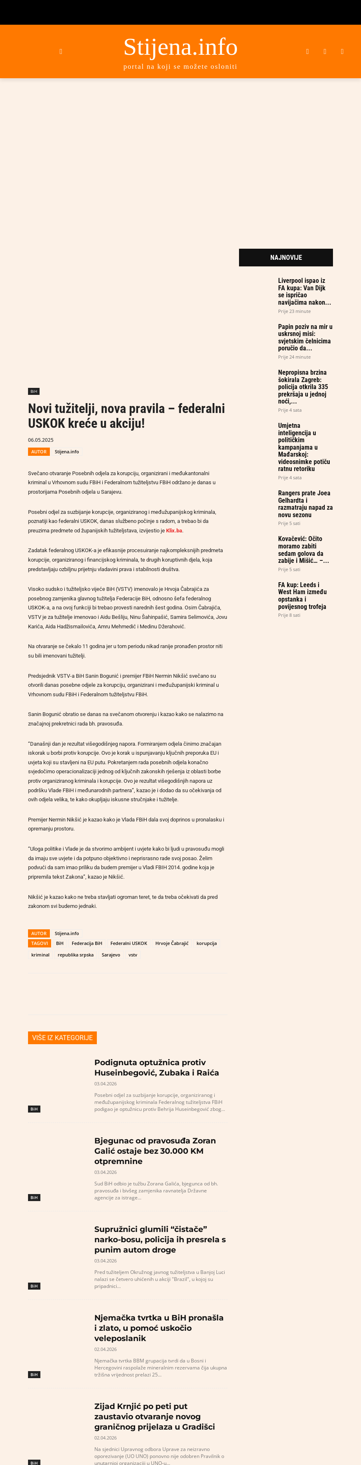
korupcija (207, 943)
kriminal (40, 955)
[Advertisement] (180, 151)
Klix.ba (174, 530)
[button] (61, 51)
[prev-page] (33, 1440)
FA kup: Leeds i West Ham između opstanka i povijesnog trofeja (302, 596)
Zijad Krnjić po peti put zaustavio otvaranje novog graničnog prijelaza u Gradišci (159, 1378)
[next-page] (46, 1440)
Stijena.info (67, 451)
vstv (133, 955)
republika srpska (76, 955)
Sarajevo (111, 955)
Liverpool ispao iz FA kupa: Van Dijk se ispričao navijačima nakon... (304, 291)
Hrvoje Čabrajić (171, 943)
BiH (34, 391)
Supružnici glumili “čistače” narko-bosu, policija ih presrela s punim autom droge (154, 1220)
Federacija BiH (87, 943)
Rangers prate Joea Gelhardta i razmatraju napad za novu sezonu (305, 504)
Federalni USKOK (128, 943)
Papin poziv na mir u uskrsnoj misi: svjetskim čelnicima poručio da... (305, 337)
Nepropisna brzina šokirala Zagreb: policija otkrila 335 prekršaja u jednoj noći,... (303, 387)
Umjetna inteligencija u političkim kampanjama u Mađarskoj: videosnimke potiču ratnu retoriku (304, 447)
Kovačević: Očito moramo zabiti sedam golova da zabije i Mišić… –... (303, 550)
